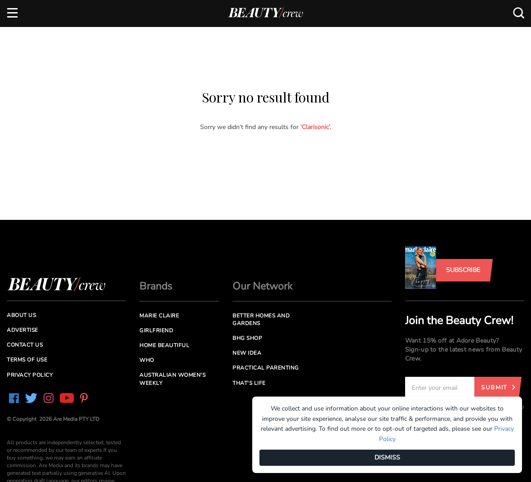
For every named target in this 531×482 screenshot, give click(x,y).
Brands (155, 286)
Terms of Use (27, 359)
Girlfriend (156, 330)
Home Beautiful (164, 345)
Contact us (25, 344)
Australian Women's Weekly (172, 378)
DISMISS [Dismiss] (387, 457)
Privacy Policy (30, 375)
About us (21, 315)
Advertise (22, 330)
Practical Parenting (265, 367)
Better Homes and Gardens (261, 319)
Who (146, 360)
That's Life (249, 383)
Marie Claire (159, 315)
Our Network (262, 286)
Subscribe (463, 270)
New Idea (246, 353)
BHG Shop (247, 338)
